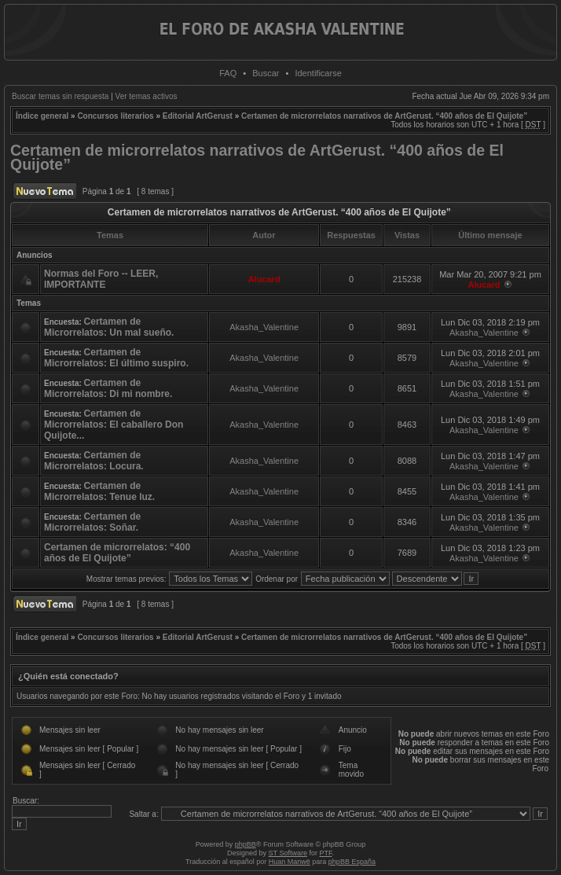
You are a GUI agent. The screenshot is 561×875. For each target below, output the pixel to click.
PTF (325, 853)
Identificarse (318, 73)
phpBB (245, 844)
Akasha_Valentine (264, 327)
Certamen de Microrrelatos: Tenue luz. (99, 491)
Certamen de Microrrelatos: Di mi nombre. (108, 388)
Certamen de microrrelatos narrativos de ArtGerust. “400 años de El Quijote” (384, 116)
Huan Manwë (289, 862)
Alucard (264, 279)
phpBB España (352, 862)
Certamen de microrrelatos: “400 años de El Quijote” (117, 553)
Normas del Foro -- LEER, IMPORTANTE (101, 279)
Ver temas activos (147, 96)
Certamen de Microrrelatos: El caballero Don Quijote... (113, 424)
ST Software (288, 853)
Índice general (42, 116)
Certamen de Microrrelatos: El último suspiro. (116, 358)
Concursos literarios (115, 116)
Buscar (265, 73)
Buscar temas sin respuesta (60, 96)
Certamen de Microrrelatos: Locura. (94, 461)
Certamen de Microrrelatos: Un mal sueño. (109, 327)
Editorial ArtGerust (198, 116)
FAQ (227, 73)
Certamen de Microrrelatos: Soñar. (92, 522)
